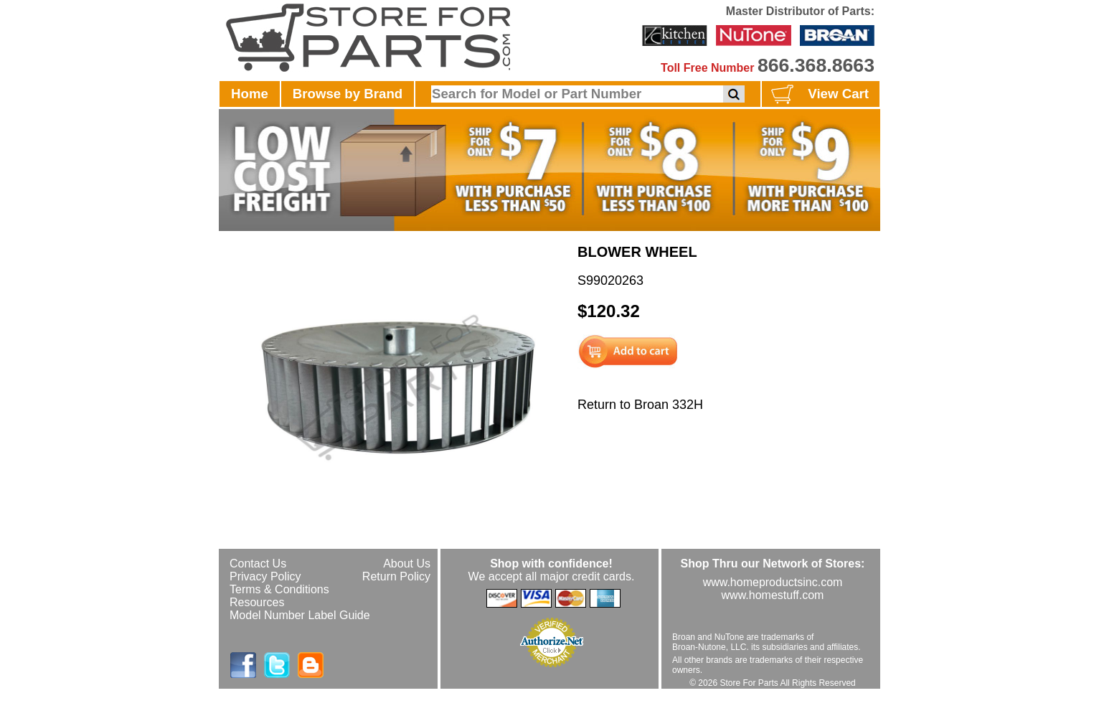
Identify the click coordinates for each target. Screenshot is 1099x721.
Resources (257, 602)
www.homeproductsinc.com (773, 582)
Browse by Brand (347, 93)
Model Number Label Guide (300, 615)
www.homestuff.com (773, 595)
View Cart (818, 95)
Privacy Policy (265, 576)
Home (249, 93)
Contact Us (258, 563)
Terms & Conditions (279, 589)
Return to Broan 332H (640, 404)
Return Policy (396, 576)
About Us (406, 563)
